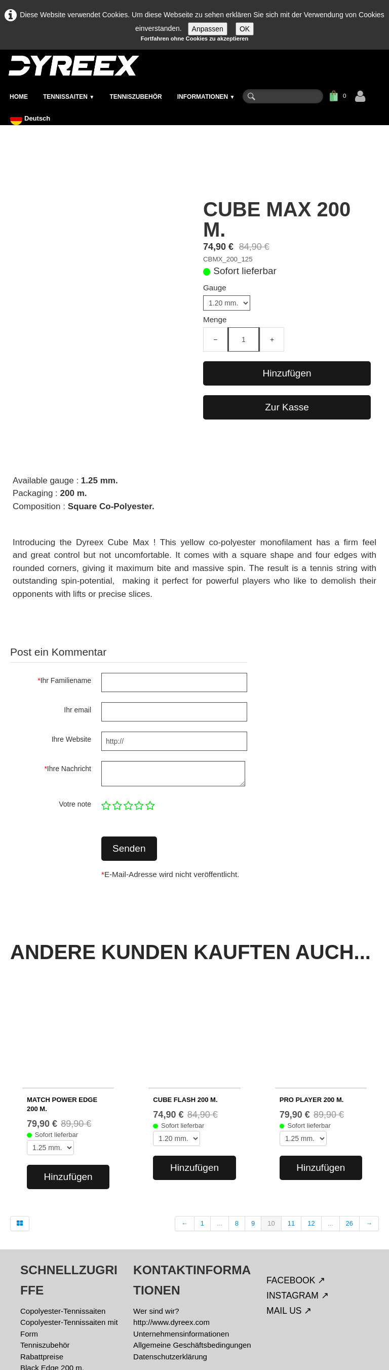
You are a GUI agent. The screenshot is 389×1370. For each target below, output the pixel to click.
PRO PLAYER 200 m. (312, 1017)
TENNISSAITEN (68, 96)
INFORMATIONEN (206, 96)
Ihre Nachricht (67, 769)
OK (245, 29)
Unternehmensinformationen (181, 1251)
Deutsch (31, 118)
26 (349, 1141)
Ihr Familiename (64, 680)
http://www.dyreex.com (171, 1240)
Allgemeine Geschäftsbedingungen (192, 1263)
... (219, 1141)
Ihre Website (71, 739)
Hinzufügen (286, 373)
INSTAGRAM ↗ (297, 1213)
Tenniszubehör (45, 1263)
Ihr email (77, 710)
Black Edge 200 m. (52, 1285)
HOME (19, 96)
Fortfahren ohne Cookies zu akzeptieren (195, 38)
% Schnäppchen (47, 1308)
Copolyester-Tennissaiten (62, 1228)
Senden (129, 848)
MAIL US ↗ (289, 1228)
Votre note (75, 804)
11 (291, 1141)
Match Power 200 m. (55, 1296)
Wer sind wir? (156, 1228)
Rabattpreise (41, 1274)
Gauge (214, 287)
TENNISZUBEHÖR (135, 96)
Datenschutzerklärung (170, 1274)
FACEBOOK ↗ (295, 1198)
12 (311, 1141)
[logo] (73, 66)
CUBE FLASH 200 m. (185, 1017)
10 (271, 1141)
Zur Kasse (287, 407)
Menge (214, 319)
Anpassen (207, 29)
